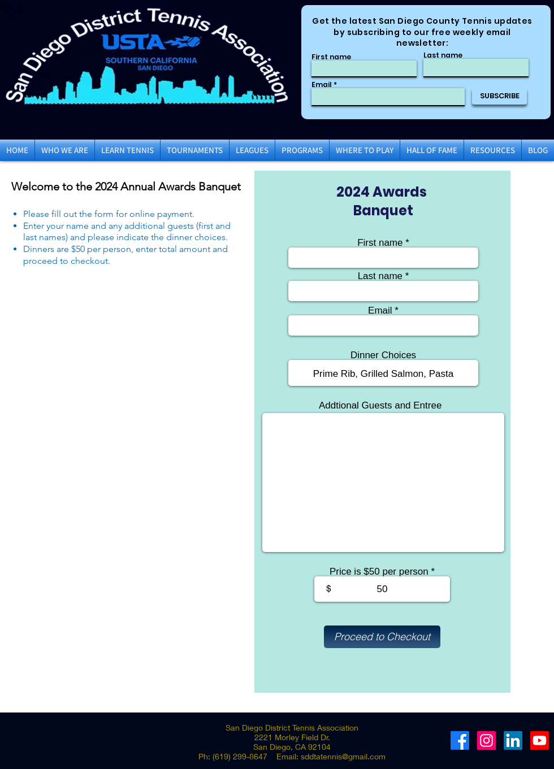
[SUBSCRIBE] (499, 96)
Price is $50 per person (379, 571)
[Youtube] (539, 740)
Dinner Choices (383, 355)
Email (321, 84)
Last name (442, 55)
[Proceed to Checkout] (382, 636)
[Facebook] (460, 740)
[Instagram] (486, 740)
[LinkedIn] (513, 740)
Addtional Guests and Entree (380, 405)
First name (331, 57)
